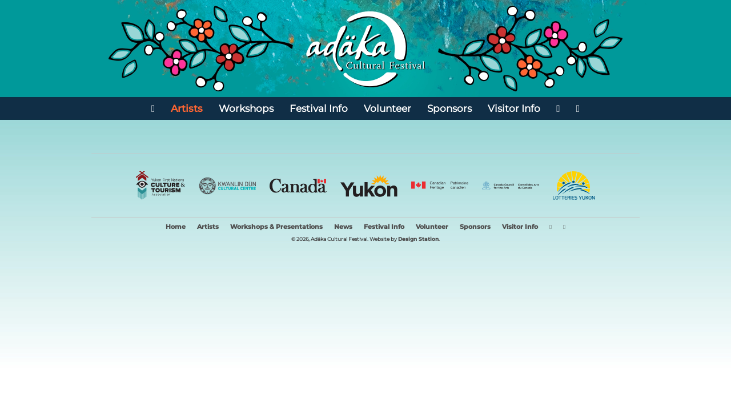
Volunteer (387, 108)
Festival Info (319, 108)
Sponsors (449, 108)
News (343, 227)
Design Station (418, 239)
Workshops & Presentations (276, 227)
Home (176, 227)
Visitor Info (514, 108)
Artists (187, 108)
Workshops (246, 108)
